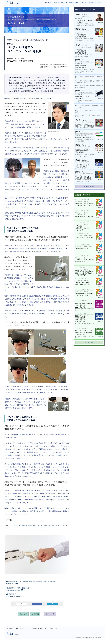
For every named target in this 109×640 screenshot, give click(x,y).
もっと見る (89, 342)
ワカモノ (78, 2)
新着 (49, 2)
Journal (62, 2)
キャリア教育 (70, 2)
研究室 (91, 2)
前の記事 (23, 614)
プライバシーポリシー (22, 628)
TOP (45, 2)
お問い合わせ (53, 628)
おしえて (84, 2)
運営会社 (10, 628)
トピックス (55, 2)
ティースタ (98, 2)
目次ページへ (89, 186)
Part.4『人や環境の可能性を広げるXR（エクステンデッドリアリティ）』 (40, 525)
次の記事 (35, 614)
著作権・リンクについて (39, 628)
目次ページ (50, 614)
